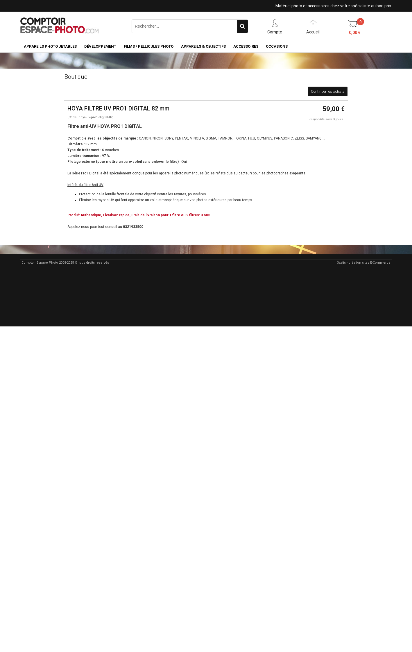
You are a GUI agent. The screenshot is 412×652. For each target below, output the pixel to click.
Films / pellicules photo (148, 46)
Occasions (277, 46)
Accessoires (245, 46)
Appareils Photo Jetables (50, 46)
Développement (100, 46)
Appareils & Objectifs (203, 46)
